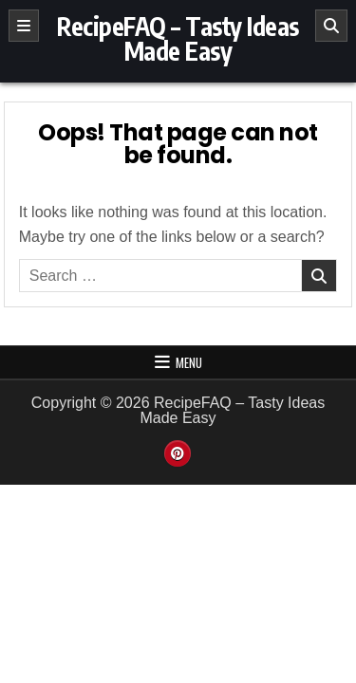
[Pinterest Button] (177, 453)
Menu (189, 362)
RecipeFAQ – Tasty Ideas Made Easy (178, 38)
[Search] (331, 25)
